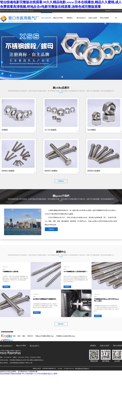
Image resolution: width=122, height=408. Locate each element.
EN (116, 18)
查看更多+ (61, 324)
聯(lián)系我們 (104, 18)
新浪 (19, 336)
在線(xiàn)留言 (92, 18)
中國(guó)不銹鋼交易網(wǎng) (44, 336)
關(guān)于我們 (58, 18)
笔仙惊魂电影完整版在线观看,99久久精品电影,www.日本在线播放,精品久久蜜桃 (28, 373)
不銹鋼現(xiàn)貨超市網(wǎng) (65, 336)
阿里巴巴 (30, 336)
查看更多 (61, 181)
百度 (14, 336)
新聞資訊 (69, 18)
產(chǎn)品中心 (81, 18)
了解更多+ (51, 229)
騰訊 (23, 336)
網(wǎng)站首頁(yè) (46, 22)
